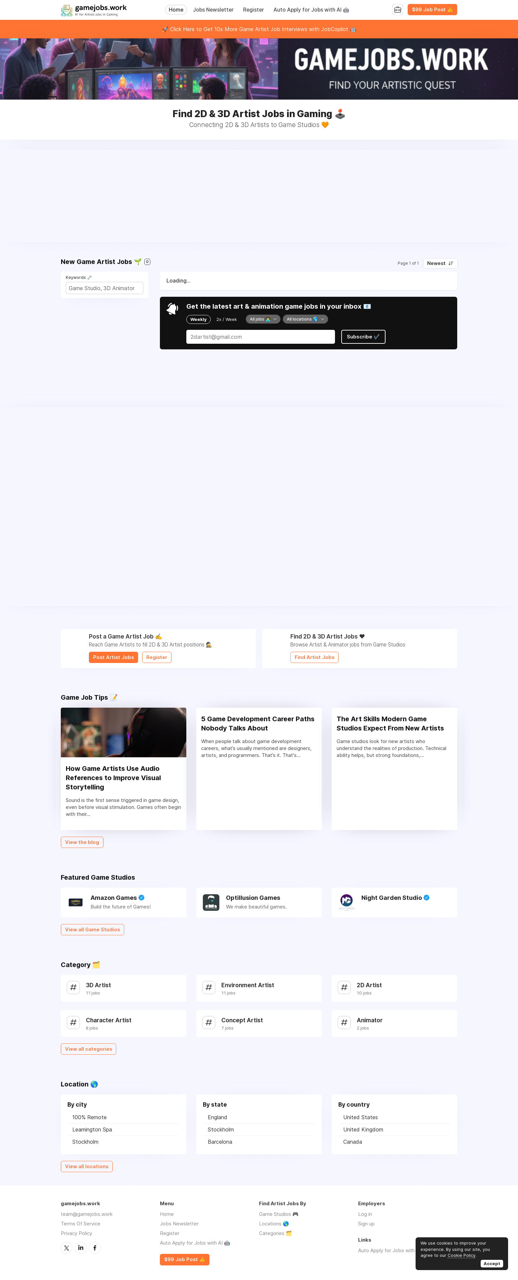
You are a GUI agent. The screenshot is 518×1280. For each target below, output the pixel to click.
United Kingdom (363, 1129)
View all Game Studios (92, 930)
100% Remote (89, 1117)
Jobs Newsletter (213, 10)
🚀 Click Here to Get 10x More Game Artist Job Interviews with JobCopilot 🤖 (259, 29)
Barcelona (220, 1141)
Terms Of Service (80, 1223)
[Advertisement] (259, 196)
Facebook (94, 1248)
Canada (352, 1141)
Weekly (198, 319)
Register (253, 10)
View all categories (88, 1049)
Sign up (366, 1223)
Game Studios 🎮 (279, 1214)
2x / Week (226, 319)
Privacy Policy (76, 1233)
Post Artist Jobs (113, 657)
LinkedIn (80, 1248)
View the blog (82, 842)
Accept (492, 1263)
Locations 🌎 (274, 1223)
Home (176, 10)
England (217, 1117)
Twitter (66, 1248)
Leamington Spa (92, 1129)
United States (360, 1117)
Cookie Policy (461, 1255)
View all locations (86, 1167)
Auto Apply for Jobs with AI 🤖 (311, 10)
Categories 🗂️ (275, 1233)
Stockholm (85, 1141)
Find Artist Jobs (314, 657)
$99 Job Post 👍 (432, 10)
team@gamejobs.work (87, 1214)
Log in (365, 1214)
